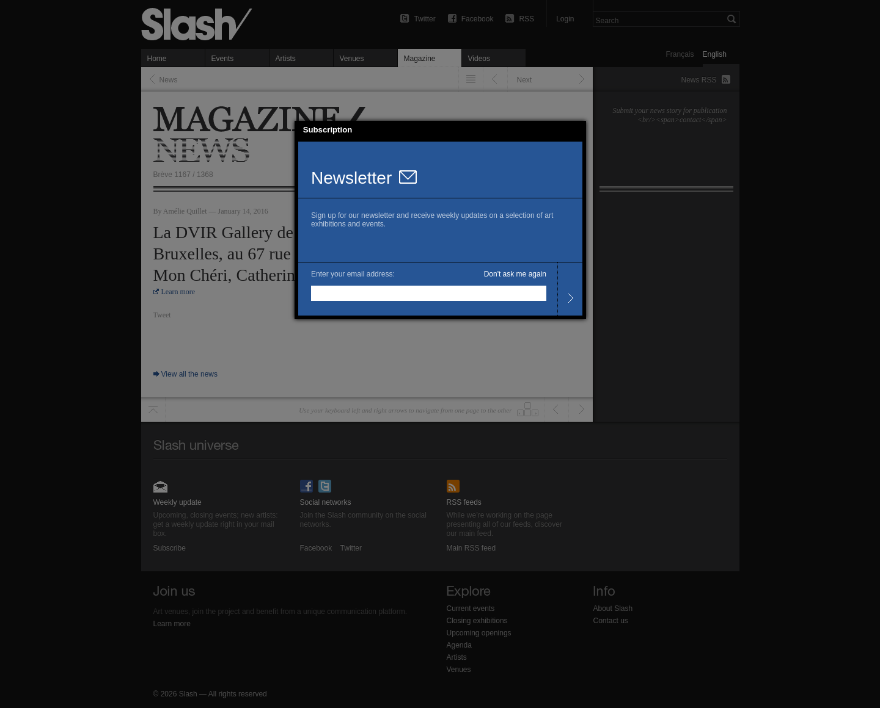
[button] (577, 130)
